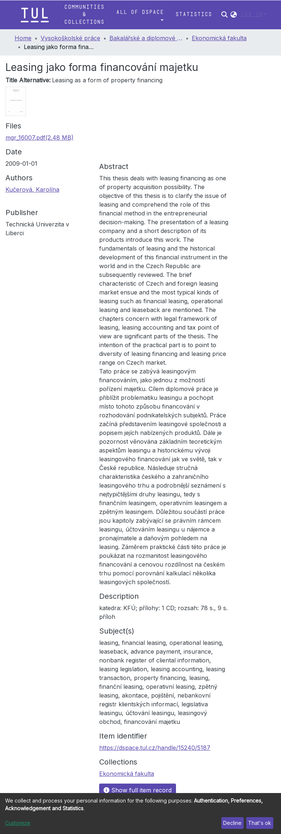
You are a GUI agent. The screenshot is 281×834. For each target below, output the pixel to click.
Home (23, 38)
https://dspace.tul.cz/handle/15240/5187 (154, 747)
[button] (233, 14)
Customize (17, 823)
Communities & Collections (84, 15)
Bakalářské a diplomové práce (146, 38)
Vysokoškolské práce (70, 38)
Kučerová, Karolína (32, 189)
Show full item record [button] (138, 790)
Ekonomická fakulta (219, 38)
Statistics (193, 14)
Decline (232, 823)
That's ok (259, 823)
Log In (252, 14)
